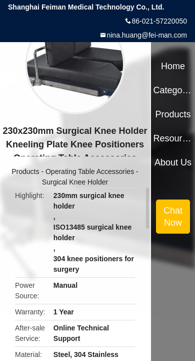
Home (173, 66)
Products (25, 171)
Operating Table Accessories (90, 171)
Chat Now (173, 217)
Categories (172, 90)
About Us (173, 162)
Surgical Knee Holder (75, 182)
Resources (172, 138)
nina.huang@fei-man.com (146, 35)
